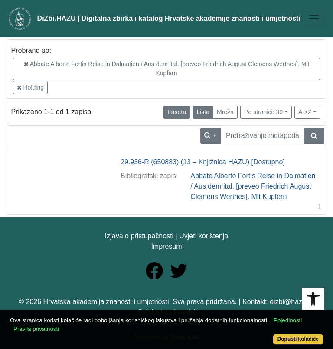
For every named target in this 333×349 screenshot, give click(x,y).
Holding (30, 87)
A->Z (305, 112)
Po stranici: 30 (263, 112)
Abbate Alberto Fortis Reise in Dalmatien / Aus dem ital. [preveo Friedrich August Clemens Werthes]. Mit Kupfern (167, 69)
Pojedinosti (288, 320)
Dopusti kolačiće (298, 339)
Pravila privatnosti (36, 329)
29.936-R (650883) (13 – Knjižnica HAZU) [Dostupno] (203, 162)
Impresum (166, 246)
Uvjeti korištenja (203, 236)
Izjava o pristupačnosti (139, 236)
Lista (202, 112)
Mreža (225, 112)
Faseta (176, 112)
